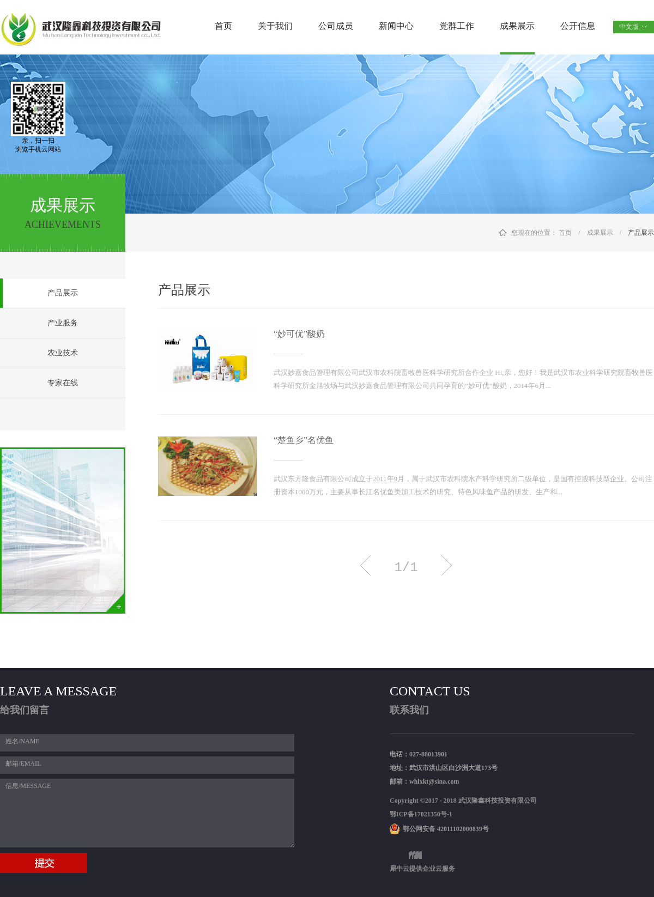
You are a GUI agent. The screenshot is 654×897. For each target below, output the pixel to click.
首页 (223, 26)
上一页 (365, 565)
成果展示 (600, 233)
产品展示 (641, 233)
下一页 (446, 565)
